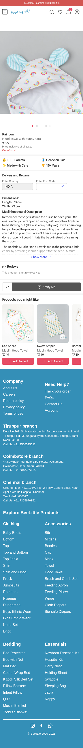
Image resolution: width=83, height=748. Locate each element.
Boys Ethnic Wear (17, 611)
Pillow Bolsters (14, 686)
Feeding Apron (56, 585)
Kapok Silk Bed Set (18, 679)
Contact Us (53, 404)
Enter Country (10, 181)
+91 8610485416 (25, 470)
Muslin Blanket (14, 705)
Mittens (50, 539)
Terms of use (13, 413)
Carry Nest (53, 666)
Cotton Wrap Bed (16, 673)
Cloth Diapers (55, 605)
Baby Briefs (12, 533)
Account (51, 410)
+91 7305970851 (25, 500)
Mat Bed (9, 666)
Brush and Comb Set (61, 579)
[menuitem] (5, 11)
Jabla (49, 692)
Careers (9, 394)
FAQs (49, 398)
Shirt (6, 565)
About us (10, 388)
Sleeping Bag (55, 686)
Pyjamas (10, 598)
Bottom (8, 539)
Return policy (13, 401)
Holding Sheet (56, 673)
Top (6, 546)
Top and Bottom (15, 552)
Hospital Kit (54, 659)
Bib (47, 533)
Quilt (6, 699)
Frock (7, 579)
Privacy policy (14, 407)
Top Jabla (10, 559)
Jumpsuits (11, 585)
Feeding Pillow (56, 592)
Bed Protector (14, 653)
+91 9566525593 (25, 444)
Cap (48, 552)
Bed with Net (13, 659)
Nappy (50, 699)
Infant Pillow (12, 692)
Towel (49, 565)
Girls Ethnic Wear (16, 618)
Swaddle (51, 679)
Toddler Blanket (15, 712)
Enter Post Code (45, 181)
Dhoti (7, 631)
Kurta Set (10, 625)
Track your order (58, 391)
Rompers (10, 592)
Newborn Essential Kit (62, 653)
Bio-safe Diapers (58, 611)
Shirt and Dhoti (14, 572)
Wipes (50, 598)
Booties (51, 546)
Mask (49, 559)
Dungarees (11, 605)
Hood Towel (54, 572)
